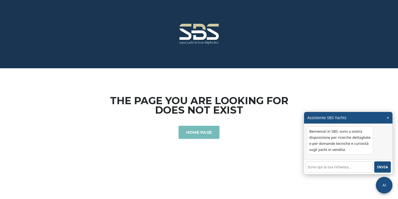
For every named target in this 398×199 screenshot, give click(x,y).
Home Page (199, 132)
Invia (382, 166)
